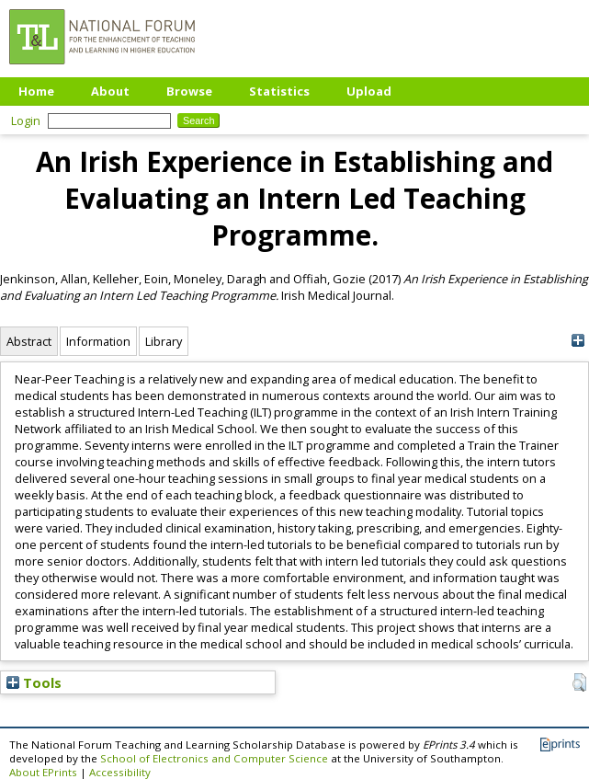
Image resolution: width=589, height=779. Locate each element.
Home (36, 91)
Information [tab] (98, 341)
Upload (368, 91)
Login (25, 120)
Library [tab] (163, 341)
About (110, 91)
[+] (577, 341)
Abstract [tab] (28, 341)
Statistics (279, 91)
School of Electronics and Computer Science (214, 758)
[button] (579, 682)
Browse (189, 91)
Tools (34, 682)
